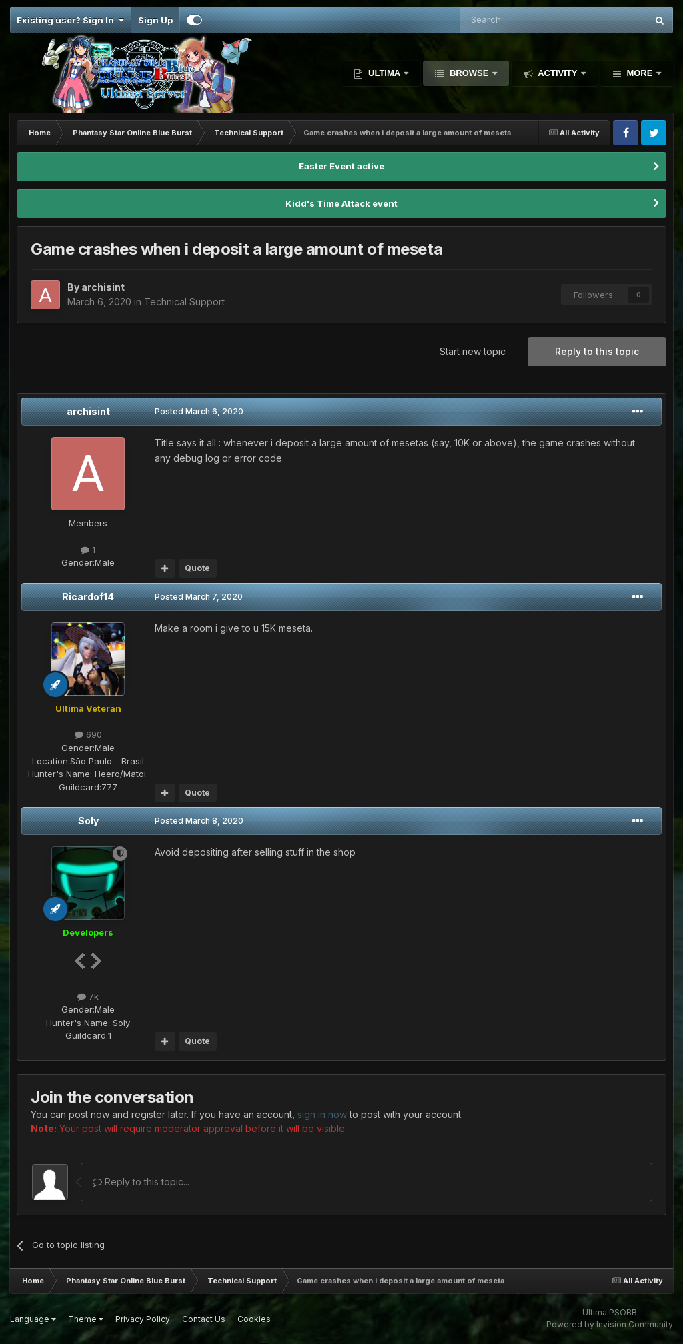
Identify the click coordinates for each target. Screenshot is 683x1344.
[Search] (519, 20)
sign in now (322, 1114)
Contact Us (203, 1319)
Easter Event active (341, 166)
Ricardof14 (88, 596)
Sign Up (155, 20)
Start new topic (473, 351)
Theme (85, 1319)
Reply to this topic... (141, 1181)
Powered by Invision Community (609, 1324)
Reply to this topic (597, 351)
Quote (197, 568)
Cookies (254, 1319)
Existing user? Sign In (70, 20)
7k (88, 996)
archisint (88, 411)
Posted (199, 411)
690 (88, 734)
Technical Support (184, 301)
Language (33, 1319)
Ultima (384, 73)
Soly (88, 820)
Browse (469, 73)
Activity (558, 73)
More (639, 73)
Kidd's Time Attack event (341, 203)
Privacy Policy (142, 1319)
